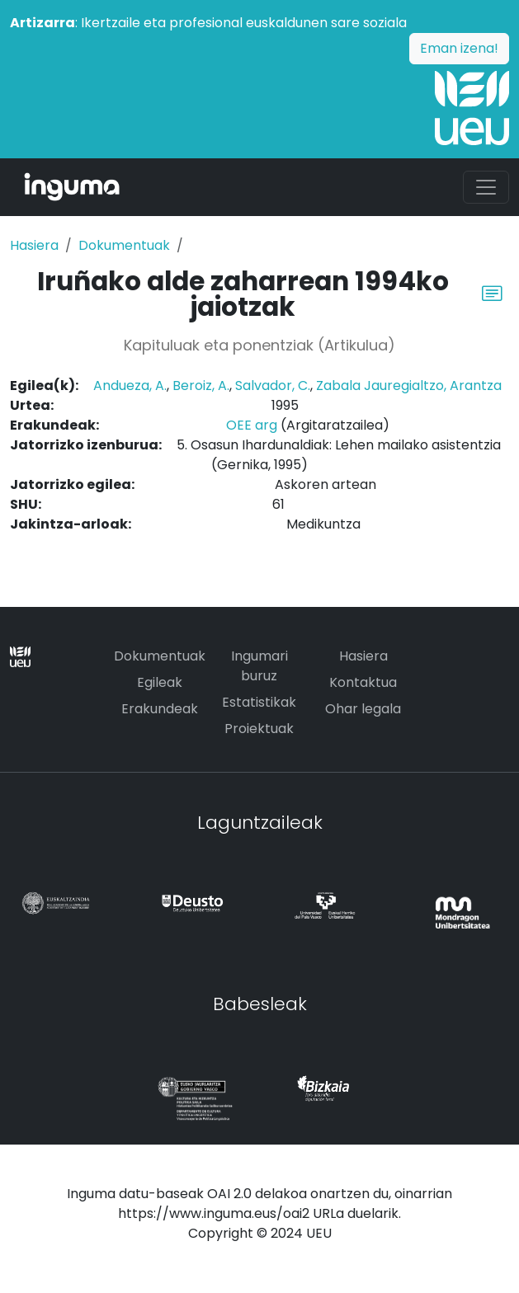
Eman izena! (459, 48)
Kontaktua (363, 682)
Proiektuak (259, 728)
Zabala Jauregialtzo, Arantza (409, 385)
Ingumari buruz (259, 665)
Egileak (159, 682)
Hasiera (34, 245)
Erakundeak (159, 708)
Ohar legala (363, 708)
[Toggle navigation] (486, 187)
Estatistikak (259, 702)
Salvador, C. (272, 385)
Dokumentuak (124, 245)
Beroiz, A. (200, 385)
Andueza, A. (130, 385)
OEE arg (251, 425)
